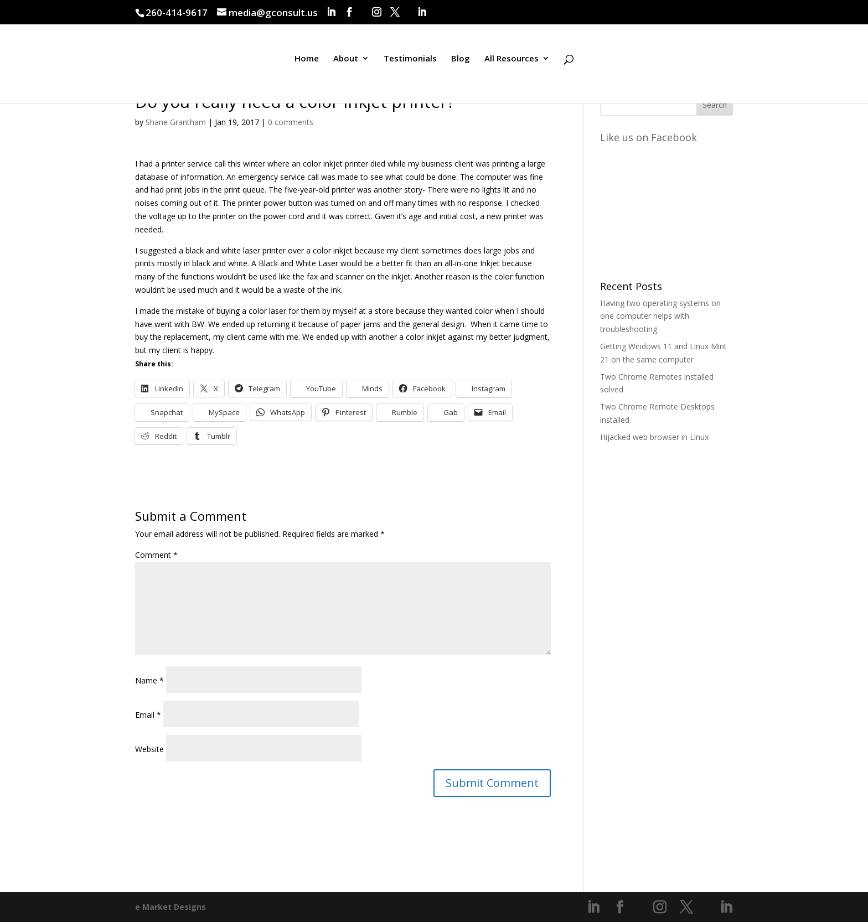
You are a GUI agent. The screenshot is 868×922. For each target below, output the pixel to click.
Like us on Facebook (648, 137)
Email (148, 714)
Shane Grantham (176, 122)
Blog (460, 63)
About (345, 63)
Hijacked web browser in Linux (654, 437)
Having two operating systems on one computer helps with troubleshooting (660, 316)
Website (149, 749)
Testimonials (410, 63)
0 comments (290, 122)
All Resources (511, 63)
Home (306, 63)
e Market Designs (170, 907)
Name (149, 680)
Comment (156, 555)
